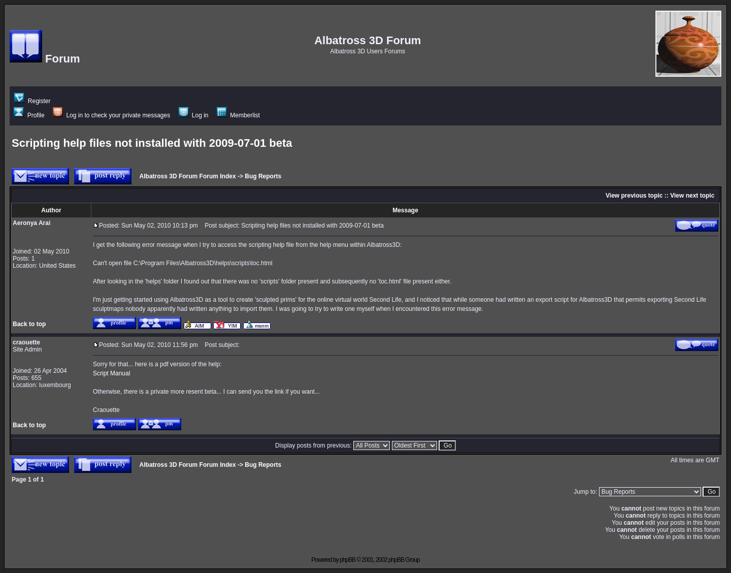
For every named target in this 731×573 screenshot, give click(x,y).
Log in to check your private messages (111, 115)
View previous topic (634, 195)
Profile (29, 115)
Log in (194, 115)
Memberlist (238, 115)
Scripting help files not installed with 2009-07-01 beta (152, 143)
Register (32, 101)
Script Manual (111, 373)
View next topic (692, 195)
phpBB (347, 559)
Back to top (29, 324)
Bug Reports (263, 176)
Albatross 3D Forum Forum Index (188, 176)
